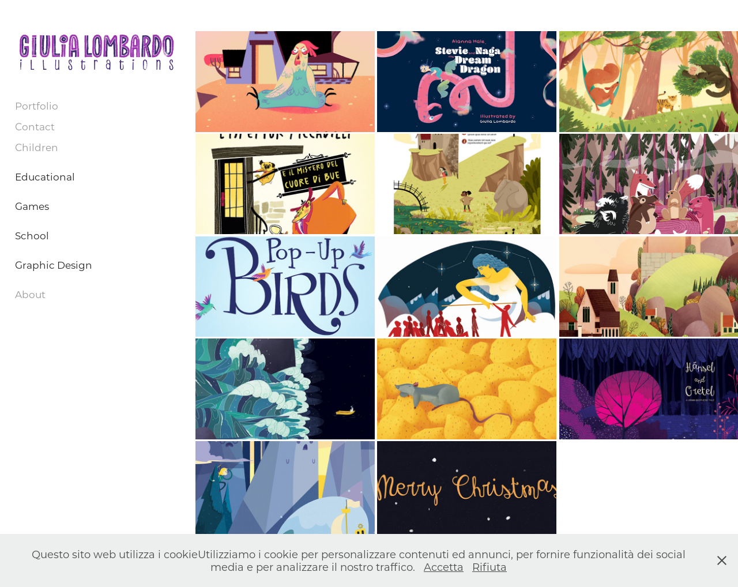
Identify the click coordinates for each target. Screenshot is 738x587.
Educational (45, 176)
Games (32, 206)
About (30, 294)
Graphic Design (53, 264)
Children (36, 147)
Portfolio (36, 105)
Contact (35, 126)
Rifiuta (489, 567)
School (32, 235)
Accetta (444, 567)
